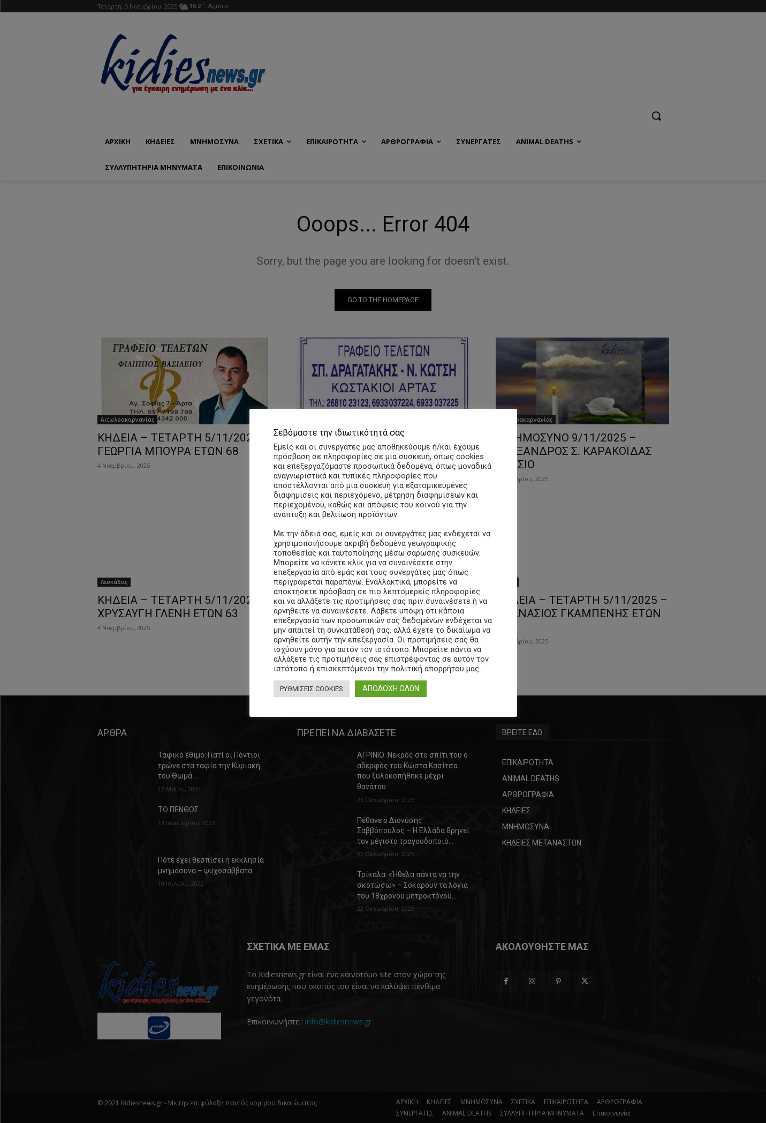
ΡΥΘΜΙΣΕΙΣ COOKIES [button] (311, 689)
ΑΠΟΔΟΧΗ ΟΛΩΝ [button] (390, 688)
